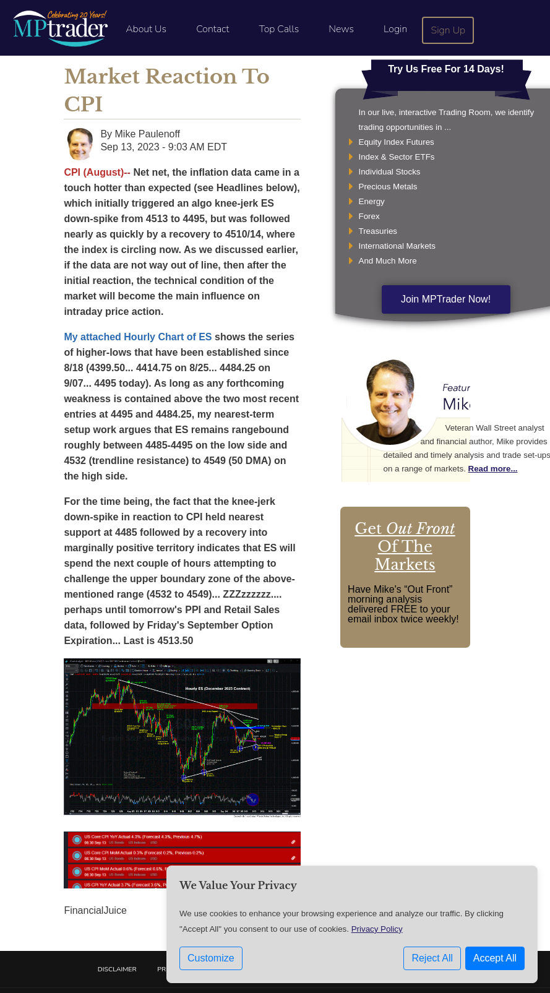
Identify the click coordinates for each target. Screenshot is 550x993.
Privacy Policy (377, 933)
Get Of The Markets (404, 547)
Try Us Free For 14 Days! (446, 69)
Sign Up (448, 30)
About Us (146, 29)
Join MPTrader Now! (446, 299)
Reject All (432, 962)
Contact (212, 29)
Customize (210, 962)
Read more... (493, 468)
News (341, 29)
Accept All (495, 962)
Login (395, 29)
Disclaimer (117, 969)
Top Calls (279, 29)
